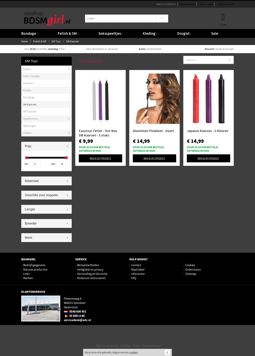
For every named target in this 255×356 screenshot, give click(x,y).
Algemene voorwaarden (107, 345)
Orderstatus (193, 269)
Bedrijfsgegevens (34, 265)
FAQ (133, 278)
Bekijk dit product (100, 158)
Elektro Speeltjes (31, 76)
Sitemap (190, 274)
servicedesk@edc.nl (77, 320)
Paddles (27, 90)
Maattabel (137, 269)
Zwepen (27, 132)
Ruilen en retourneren (91, 278)
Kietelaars (28, 83)
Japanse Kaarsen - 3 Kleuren (207, 131)
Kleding (150, 33)
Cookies (190, 265)
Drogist (184, 33)
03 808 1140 (74, 316)
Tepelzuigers (29, 125)
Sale (214, 33)
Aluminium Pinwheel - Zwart (153, 131)
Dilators (27, 69)
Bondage (29, 33)
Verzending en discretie (92, 274)
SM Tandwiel (29, 111)
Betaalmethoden (88, 265)
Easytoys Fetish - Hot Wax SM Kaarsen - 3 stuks (98, 133)
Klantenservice (187, 4)
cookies (133, 352)
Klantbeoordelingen (151, 345)
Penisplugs (29, 97)
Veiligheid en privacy (90, 269)
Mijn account (205, 4)
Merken (28, 278)
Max (53, 164)
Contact (136, 265)
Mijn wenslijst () (225, 4)
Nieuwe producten (35, 269)
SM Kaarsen (29, 104)
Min (26, 164)
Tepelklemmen (30, 118)
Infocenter (138, 274)
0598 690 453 (75, 311)
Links (26, 274)
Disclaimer (126, 345)
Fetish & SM (68, 33)
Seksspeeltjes (110, 33)
